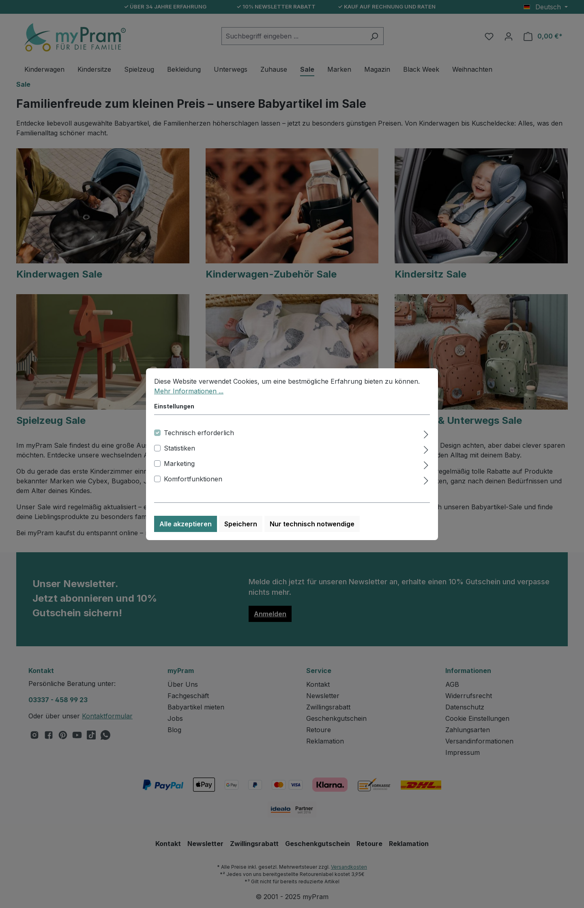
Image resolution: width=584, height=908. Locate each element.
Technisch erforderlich (199, 433)
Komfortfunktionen (193, 479)
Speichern (240, 524)
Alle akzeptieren (185, 524)
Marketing (179, 463)
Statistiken (179, 448)
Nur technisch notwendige (312, 524)
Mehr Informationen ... (188, 391)
